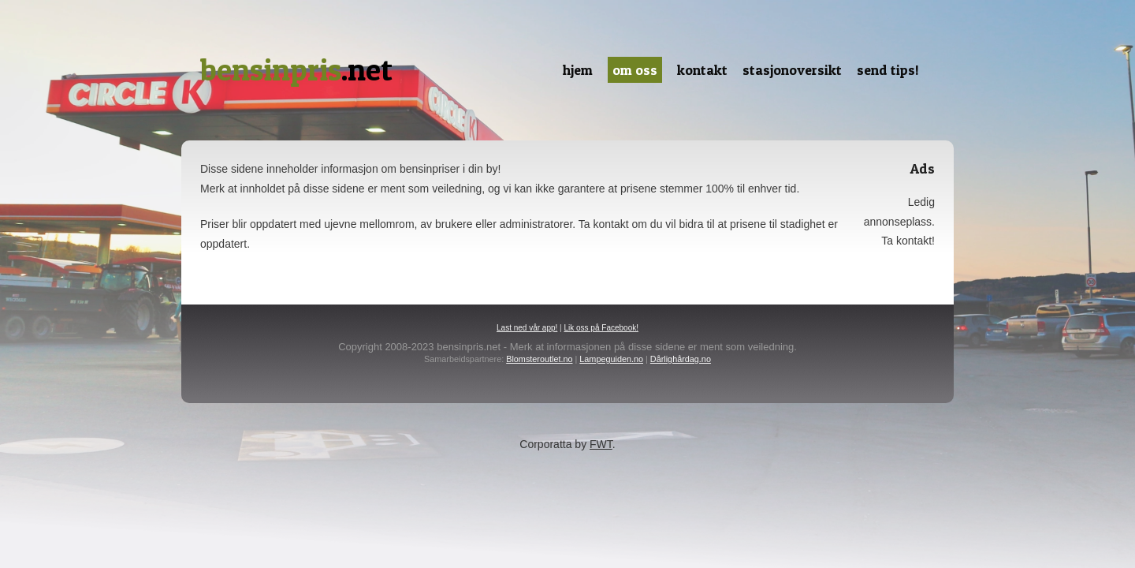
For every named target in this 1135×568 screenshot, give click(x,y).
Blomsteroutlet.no (539, 359)
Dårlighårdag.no (680, 359)
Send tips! (888, 70)
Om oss (634, 70)
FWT (601, 444)
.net (296, 69)
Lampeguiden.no (611, 359)
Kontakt (702, 70)
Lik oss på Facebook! (601, 327)
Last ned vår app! (527, 327)
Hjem (578, 70)
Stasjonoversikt (792, 70)
